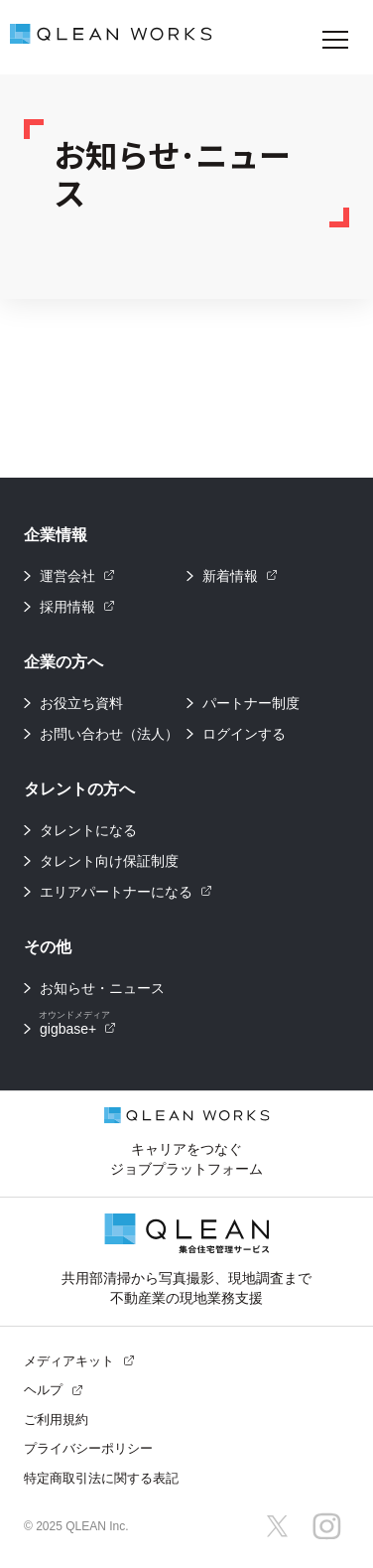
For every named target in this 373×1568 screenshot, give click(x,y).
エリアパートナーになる (126, 892)
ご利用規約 (56, 1419)
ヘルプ (53, 1389)
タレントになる (88, 830)
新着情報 (240, 576)
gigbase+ (77, 1025)
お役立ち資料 (81, 703)
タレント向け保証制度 (109, 861)
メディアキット (79, 1361)
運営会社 (77, 576)
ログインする (244, 734)
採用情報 (77, 607)
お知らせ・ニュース (102, 988)
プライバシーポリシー (88, 1448)
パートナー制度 (251, 703)
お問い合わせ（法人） (109, 734)
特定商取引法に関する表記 (101, 1478)
